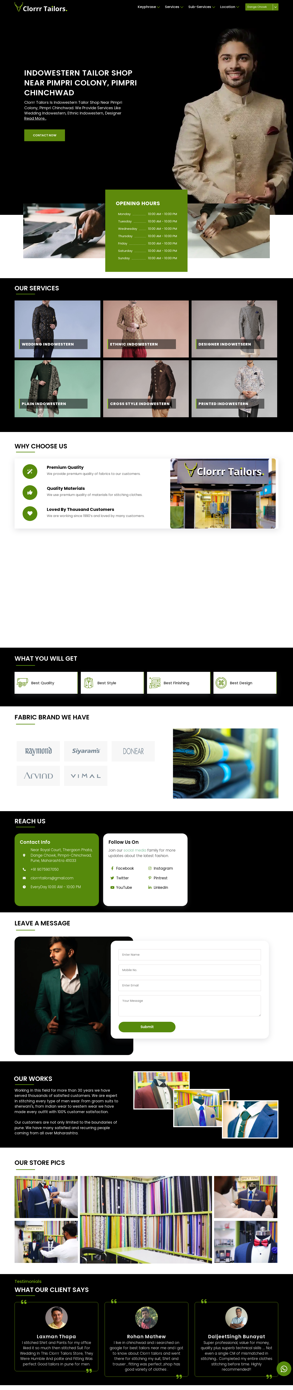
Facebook (121, 868)
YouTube (120, 887)
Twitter (118, 878)
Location (229, 6)
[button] (44, 135)
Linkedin (157, 887)
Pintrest (156, 878)
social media (135, 850)
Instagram (159, 868)
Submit (147, 1026)
